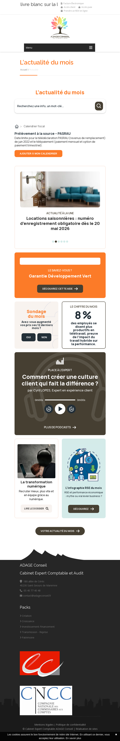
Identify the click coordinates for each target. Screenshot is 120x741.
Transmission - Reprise (34, 632)
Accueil (23, 69)
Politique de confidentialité (71, 724)
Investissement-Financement (37, 626)
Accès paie (85, 7)
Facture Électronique (72, 3)
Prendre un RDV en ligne (74, 10)
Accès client (68, 7)
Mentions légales (44, 724)
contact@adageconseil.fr (35, 595)
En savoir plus (73, 738)
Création (26, 615)
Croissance (27, 621)
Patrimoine (27, 637)
